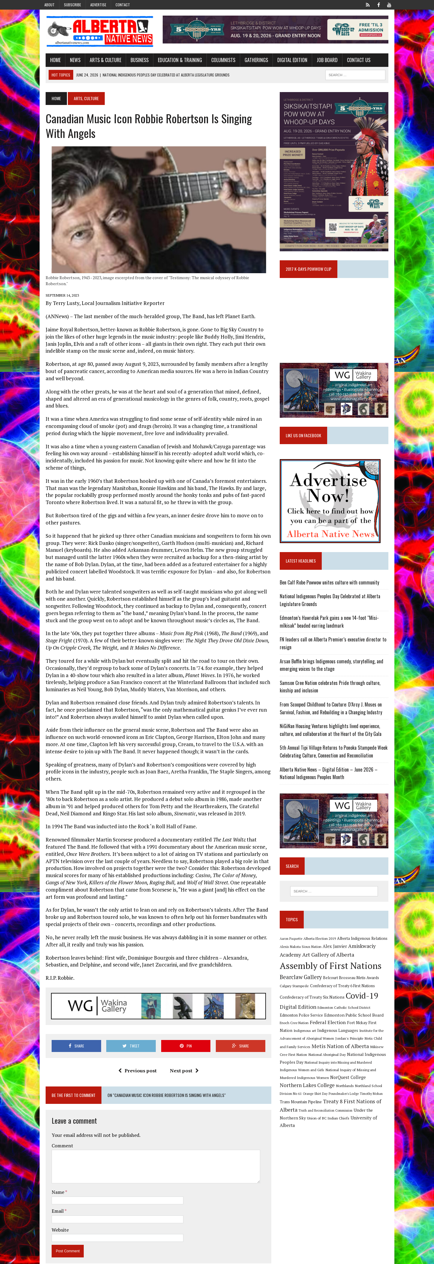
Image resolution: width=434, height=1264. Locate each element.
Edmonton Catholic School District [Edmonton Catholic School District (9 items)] (346, 1020)
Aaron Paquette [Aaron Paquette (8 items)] (293, 951)
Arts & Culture (100, 60)
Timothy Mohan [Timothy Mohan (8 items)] (293, 1107)
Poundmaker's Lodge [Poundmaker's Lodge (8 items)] (374, 1098)
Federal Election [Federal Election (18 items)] (311, 1035)
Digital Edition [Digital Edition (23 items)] (300, 1019)
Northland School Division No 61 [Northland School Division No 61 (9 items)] (307, 1098)
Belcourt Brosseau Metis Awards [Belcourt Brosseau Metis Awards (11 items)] (353, 990)
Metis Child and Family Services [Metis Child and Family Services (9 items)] (364, 1050)
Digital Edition (287, 60)
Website (54, 1215)
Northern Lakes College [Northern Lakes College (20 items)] (346, 1089)
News (69, 60)
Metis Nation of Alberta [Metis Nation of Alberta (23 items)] (310, 1058)
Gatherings (250, 60)
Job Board (321, 60)
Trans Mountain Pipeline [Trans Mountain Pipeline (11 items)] (327, 1106)
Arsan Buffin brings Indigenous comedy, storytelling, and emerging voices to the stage (333, 675)
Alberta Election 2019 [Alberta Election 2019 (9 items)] (322, 951)
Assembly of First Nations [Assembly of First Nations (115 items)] (333, 978)
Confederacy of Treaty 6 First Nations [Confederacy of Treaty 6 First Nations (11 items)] (344, 998)
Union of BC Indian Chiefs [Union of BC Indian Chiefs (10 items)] (337, 1122)
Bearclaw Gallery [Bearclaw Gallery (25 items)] (303, 989)
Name (52, 1177)
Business (134, 60)
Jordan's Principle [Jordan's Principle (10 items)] (325, 1050)
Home (49, 60)
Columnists (218, 60)
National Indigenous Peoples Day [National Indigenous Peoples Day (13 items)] (352, 1067)
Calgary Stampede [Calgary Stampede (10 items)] (296, 998)
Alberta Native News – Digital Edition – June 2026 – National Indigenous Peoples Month (331, 783)
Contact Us (353, 60)
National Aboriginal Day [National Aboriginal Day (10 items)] (300, 1067)
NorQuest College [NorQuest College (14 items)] (300, 1090)
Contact (123, 4)
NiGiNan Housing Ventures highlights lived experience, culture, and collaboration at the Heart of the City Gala (333, 740)
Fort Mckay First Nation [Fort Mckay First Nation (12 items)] (352, 1035)
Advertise (98, 4)
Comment (57, 1131)
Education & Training (174, 60)
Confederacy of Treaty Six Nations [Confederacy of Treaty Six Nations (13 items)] (314, 1009)
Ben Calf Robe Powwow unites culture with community (331, 592)
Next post (182, 1056)
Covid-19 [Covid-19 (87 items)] (364, 1008)
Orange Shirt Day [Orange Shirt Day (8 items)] (345, 1098)
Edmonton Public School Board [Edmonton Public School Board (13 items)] (337, 1027)
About (49, 4)
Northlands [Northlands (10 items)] (384, 1090)
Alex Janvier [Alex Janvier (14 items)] (337, 959)
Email (52, 1196)
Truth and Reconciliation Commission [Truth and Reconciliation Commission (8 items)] (354, 1115)
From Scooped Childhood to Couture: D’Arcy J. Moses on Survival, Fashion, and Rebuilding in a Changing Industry (333, 718)
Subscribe (72, 4)
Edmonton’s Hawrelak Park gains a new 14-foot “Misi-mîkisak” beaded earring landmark (331, 632)
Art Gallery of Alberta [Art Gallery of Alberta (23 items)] (330, 966)
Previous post (135, 1056)
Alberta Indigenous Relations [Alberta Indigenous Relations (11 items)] (364, 950)
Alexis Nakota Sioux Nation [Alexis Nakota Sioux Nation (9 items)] (303, 959)
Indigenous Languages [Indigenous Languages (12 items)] (307, 1043)
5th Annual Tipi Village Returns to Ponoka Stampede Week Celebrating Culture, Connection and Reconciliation (336, 762)
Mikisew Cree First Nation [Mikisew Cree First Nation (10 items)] (361, 1059)
